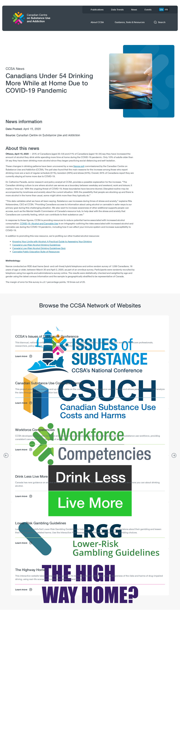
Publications (97, 9)
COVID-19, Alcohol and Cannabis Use (39, 223)
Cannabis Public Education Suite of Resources (35, 251)
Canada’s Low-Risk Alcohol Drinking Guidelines (36, 245)
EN (161, 9)
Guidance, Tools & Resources (130, 22)
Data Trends (117, 9)
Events (148, 9)
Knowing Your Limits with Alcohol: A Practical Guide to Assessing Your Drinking (52, 241)
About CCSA (97, 22)
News (134, 9)
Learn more (23, 356)
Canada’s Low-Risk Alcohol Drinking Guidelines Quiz (39, 248)
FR (166, 9)
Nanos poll (78, 166)
